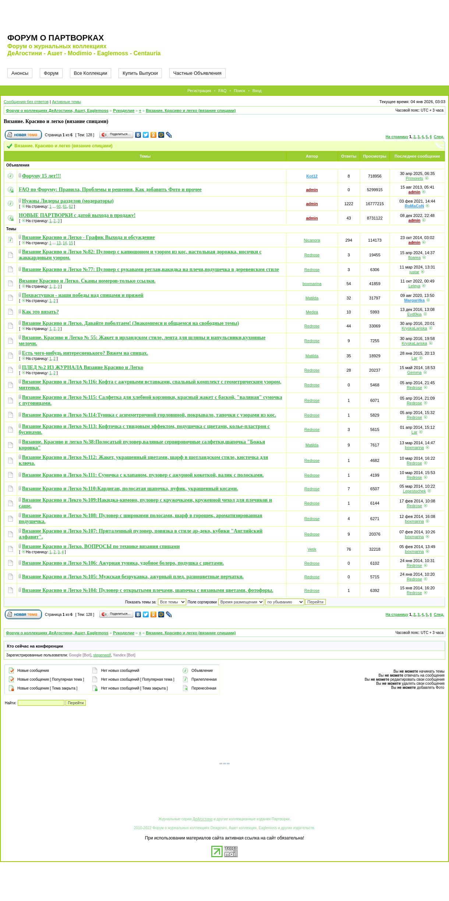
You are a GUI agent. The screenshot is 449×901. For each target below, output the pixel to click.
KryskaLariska (414, 328)
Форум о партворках (55, 37)
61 (65, 206)
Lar (414, 358)
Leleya (414, 286)
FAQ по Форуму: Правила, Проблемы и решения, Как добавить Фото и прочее (110, 189)
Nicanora (312, 240)
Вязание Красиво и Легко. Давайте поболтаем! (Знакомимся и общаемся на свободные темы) (130, 323)
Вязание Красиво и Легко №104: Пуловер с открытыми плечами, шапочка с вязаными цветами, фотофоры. (147, 590)
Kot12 (312, 176)
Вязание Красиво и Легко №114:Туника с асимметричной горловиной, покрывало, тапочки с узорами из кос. (149, 415)
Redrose (312, 255)
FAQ (222, 90)
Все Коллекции (90, 73)
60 (59, 206)
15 (71, 243)
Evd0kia (414, 314)
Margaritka (414, 300)
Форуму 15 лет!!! (41, 176)
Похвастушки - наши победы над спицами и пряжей (83, 295)
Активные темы (66, 101)
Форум (51, 73)
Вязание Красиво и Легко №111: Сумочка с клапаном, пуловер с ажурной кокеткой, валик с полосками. (143, 475)
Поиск (239, 90)
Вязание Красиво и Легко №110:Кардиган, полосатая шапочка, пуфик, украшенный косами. (130, 488)
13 (59, 243)
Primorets (414, 178)
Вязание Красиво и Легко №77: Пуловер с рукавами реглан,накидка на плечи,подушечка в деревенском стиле (150, 269)
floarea (414, 257)
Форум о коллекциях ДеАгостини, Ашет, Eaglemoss (57, 110)
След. (439, 137)
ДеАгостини (202, 819)
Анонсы (19, 73)
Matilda (311, 298)
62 (71, 206)
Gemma (414, 372)
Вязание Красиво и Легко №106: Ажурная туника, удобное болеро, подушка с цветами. (123, 563)
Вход (257, 90)
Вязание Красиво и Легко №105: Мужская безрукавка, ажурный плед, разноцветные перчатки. (133, 576)
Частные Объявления (197, 73)
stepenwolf (102, 655)
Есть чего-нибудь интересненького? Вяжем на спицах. (85, 353)
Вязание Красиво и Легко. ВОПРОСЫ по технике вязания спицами (101, 546)
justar (415, 272)
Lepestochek (414, 491)
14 (65, 243)
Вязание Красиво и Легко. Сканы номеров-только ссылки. (87, 281)
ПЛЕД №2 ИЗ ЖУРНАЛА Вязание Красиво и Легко (83, 367)
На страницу (397, 137)
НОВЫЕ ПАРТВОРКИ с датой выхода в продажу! (77, 215)
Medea (312, 312)
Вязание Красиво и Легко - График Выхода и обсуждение (88, 237)
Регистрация (199, 90)
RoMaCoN (414, 206)
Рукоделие (123, 110)
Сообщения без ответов (26, 101)
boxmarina (312, 283)
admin (312, 189)
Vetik (312, 549)
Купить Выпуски (140, 73)
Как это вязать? (40, 312)
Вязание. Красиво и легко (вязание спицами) (191, 110)
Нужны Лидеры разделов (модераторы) (68, 201)
